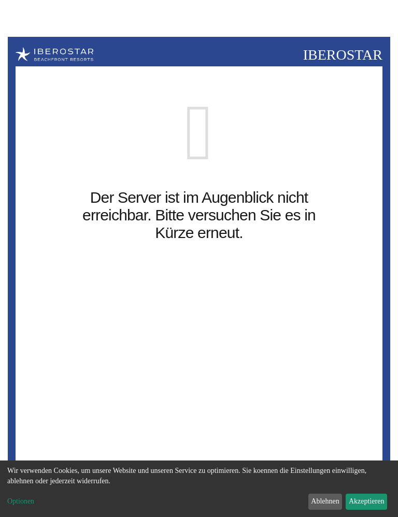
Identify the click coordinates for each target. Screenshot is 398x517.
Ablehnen (325, 501)
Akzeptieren (366, 501)
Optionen (20, 501)
